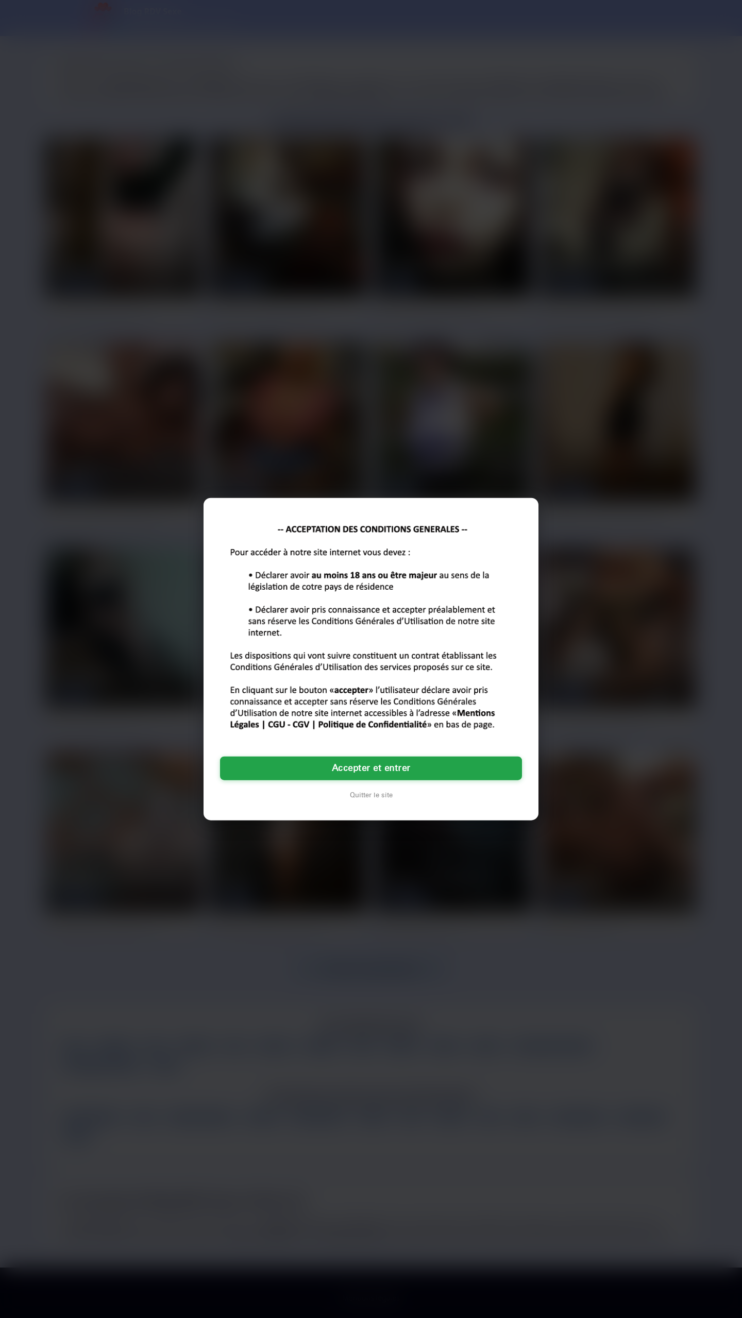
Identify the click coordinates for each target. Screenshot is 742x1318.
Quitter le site (371, 795)
